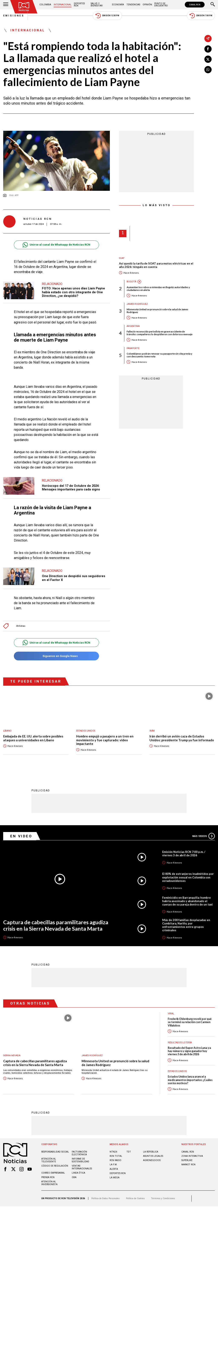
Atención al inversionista (49, 1183)
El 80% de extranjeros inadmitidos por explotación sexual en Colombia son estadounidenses (188, 877)
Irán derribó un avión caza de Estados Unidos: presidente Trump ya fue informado (181, 738)
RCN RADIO (115, 1160)
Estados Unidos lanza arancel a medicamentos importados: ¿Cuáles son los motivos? (190, 1080)
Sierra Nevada (11, 1055)
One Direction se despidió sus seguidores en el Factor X (73, 578)
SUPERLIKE (186, 1160)
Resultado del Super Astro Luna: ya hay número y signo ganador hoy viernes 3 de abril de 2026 (189, 1051)
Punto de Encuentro (161, 4)
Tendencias (133, 4)
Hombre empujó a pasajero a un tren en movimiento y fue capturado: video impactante (104, 740)
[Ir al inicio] (23, 6)
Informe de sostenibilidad (80, 1160)
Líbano (7, 730)
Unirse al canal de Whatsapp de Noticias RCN (56, 244)
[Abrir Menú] (5, 5)
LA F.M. (113, 1164)
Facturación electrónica (79, 1153)
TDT (128, 1151)
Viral (171, 1013)
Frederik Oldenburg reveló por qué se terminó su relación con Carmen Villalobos (190, 1022)
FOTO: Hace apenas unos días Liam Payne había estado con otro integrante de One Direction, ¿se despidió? (73, 292)
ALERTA (114, 1168)
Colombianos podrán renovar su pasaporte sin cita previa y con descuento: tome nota (159, 355)
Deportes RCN (79, 4)
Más (203, 836)
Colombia (45, 4)
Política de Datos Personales (105, 1198)
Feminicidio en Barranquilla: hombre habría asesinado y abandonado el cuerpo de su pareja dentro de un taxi (187, 901)
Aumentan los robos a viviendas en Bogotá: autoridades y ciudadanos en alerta (158, 288)
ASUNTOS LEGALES (153, 1155)
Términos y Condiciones (163, 1198)
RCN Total (116, 1155)
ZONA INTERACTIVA (192, 1155)
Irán (152, 730)
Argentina (133, 326)
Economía (118, 4)
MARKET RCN (188, 1164)
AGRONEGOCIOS (152, 1160)
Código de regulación (54, 1165)
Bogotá (131, 281)
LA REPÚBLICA (150, 1151)
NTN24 (113, 1151)
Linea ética (78, 1172)
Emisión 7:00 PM (200, 15)
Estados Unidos (85, 730)
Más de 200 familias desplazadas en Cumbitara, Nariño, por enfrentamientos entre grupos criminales (186, 925)
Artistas (20, 626)
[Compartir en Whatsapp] (208, 69)
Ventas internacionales (82, 1167)
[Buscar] (213, 4)
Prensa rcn (47, 1177)
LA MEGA (114, 1177)
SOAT (122, 258)
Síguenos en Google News (56, 656)
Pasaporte (133, 348)
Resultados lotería (180, 1042)
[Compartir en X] (208, 59)
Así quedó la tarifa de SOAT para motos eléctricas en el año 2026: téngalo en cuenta (156, 265)
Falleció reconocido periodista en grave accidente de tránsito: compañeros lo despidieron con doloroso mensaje (159, 333)
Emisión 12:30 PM (107, 15)
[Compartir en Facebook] (208, 49)
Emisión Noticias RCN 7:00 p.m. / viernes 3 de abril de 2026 (183, 853)
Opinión (147, 4)
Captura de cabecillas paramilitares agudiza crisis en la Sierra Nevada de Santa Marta (55, 925)
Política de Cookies (135, 1198)
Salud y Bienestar (96, 4)
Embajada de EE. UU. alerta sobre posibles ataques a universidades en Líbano (33, 738)
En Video (21, 836)
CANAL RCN (194, 4)
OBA (74, 1177)
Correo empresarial (53, 1172)
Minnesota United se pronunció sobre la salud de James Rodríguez (157, 310)
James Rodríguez (137, 304)
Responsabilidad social (55, 1151)
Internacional (63, 4)
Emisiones (13, 15)
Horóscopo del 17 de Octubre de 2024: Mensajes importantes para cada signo (71, 488)
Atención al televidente (48, 1160)
